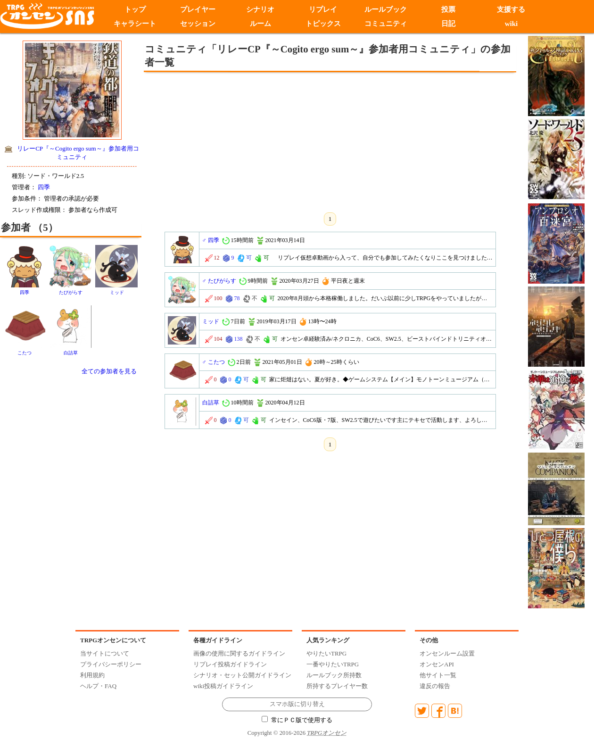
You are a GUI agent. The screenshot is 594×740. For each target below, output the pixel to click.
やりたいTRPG (326, 653)
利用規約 (92, 675)
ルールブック (385, 9)
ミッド (117, 292)
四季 (44, 187)
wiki (511, 23)
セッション (197, 23)
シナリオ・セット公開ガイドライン (242, 675)
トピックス (323, 23)
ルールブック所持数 (334, 675)
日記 (448, 23)
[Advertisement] (252, 141)
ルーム (260, 23)
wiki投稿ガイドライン (223, 686)
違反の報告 (435, 686)
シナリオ (260, 9)
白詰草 (71, 352)
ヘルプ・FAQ (98, 686)
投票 (448, 9)
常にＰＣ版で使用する (297, 720)
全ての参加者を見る (109, 371)
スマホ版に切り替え (297, 704)
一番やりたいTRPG (332, 664)
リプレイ (323, 9)
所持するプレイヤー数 (337, 686)
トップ (135, 9)
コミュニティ (385, 23)
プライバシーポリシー (110, 664)
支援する (511, 9)
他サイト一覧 (438, 675)
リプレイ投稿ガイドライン (230, 664)
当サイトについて (104, 653)
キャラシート (135, 23)
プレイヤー (197, 9)
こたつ (24, 352)
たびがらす (70, 292)
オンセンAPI (437, 664)
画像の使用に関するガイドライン (239, 653)
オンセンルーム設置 (447, 653)
